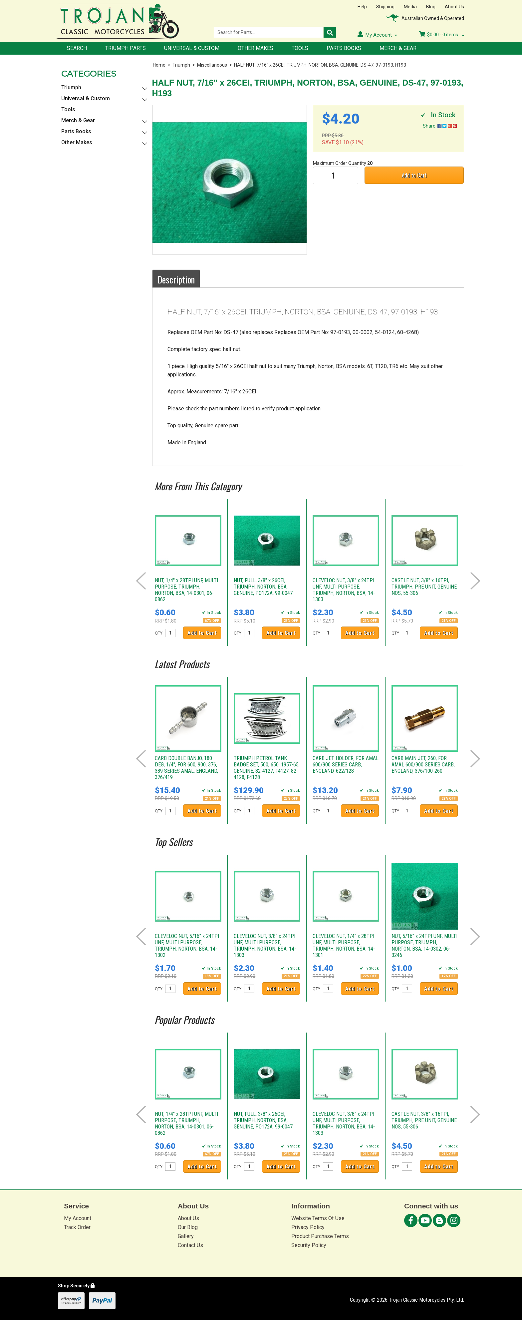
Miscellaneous (212, 65)
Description (176, 279)
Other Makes (255, 48)
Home (159, 65)
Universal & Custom (191, 48)
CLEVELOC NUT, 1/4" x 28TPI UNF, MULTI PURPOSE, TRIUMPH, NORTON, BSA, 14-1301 (344, 945)
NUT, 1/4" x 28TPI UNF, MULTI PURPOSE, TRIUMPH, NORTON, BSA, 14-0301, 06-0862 (186, 590)
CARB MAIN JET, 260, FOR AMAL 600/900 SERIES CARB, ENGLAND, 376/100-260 (423, 764)
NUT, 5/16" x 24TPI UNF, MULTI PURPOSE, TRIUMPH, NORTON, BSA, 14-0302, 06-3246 (424, 945)
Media (410, 6)
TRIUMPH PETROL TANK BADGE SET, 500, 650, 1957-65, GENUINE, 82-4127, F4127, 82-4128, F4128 (267, 767)
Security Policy (308, 1245)
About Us (454, 6)
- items (441, 34)
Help (362, 6)
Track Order (77, 1227)
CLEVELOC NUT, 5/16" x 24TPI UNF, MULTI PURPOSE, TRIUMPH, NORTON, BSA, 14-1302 (187, 945)
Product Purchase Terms (320, 1236)
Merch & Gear (398, 48)
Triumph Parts (125, 48)
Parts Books (344, 48)
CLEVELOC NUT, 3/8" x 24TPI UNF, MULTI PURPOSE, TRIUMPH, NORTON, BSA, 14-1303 (344, 590)
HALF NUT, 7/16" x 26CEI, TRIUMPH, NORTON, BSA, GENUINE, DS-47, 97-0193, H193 (320, 65)
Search (77, 48)
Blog (430, 6)
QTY (158, 633)
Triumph (181, 65)
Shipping (385, 6)
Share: (440, 126)
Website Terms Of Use (318, 1218)
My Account (77, 1218)
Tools (300, 48)
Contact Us (190, 1245)
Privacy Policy (308, 1227)
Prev (141, 581)
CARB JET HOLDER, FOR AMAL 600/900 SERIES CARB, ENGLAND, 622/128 (346, 764)
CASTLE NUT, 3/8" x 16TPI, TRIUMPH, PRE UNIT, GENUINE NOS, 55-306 (424, 586)
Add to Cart (414, 175)
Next (475, 581)
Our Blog (188, 1227)
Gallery (186, 1236)
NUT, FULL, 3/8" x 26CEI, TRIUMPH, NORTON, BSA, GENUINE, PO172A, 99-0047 (263, 586)
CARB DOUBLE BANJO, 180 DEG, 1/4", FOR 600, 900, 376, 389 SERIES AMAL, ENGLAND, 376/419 (186, 767)
